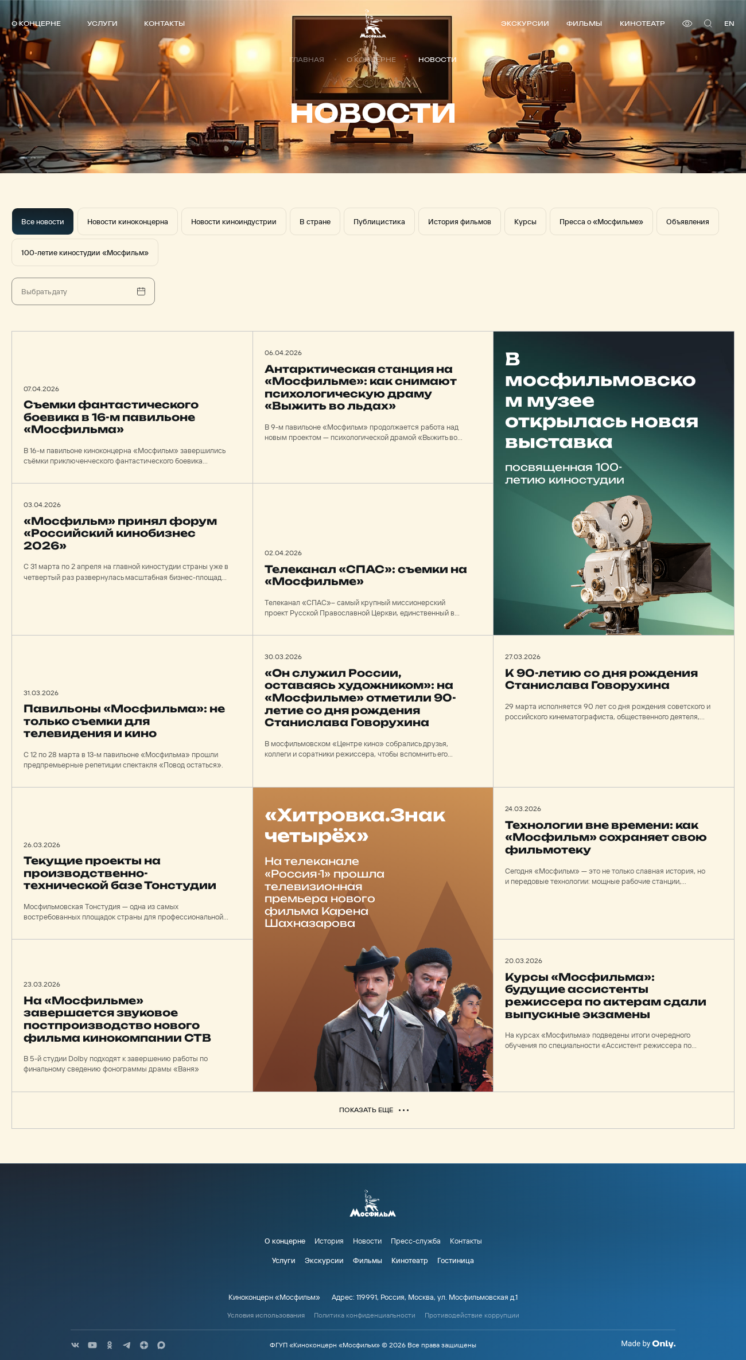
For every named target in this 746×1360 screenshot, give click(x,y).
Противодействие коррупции (472, 1315)
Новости (367, 1240)
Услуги (102, 23)
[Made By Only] (648, 1344)
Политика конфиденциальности (364, 1315)
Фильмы (584, 23)
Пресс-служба (416, 1240)
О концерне (36, 23)
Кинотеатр (642, 23)
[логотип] (373, 23)
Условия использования (266, 1315)
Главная (306, 59)
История (329, 1240)
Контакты (164, 23)
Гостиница (455, 1260)
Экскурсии (525, 23)
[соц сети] (75, 1345)
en (729, 23)
